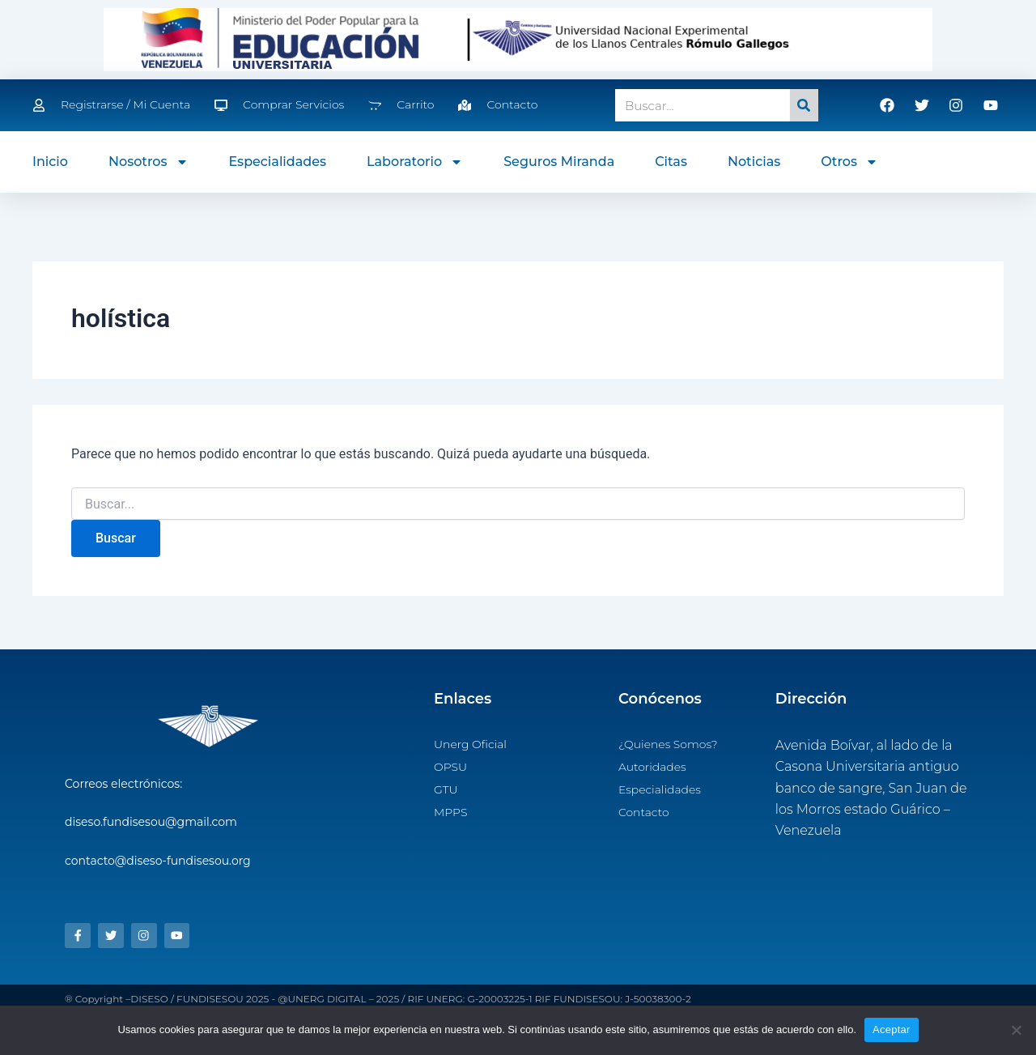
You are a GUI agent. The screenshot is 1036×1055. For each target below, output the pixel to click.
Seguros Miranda (558, 161)
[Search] (804, 105)
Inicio (50, 161)
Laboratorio (415, 162)
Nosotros (148, 162)
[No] (1016, 1030)
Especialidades (278, 161)
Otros (849, 162)
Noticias (754, 161)
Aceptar (892, 1029)
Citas (671, 161)
